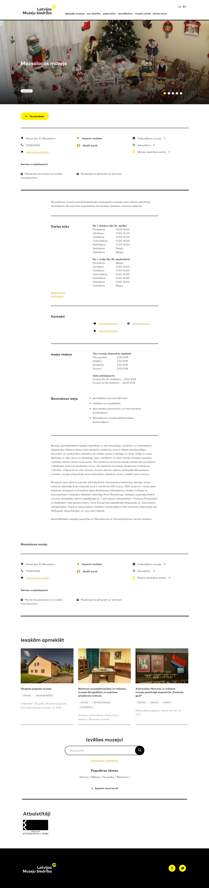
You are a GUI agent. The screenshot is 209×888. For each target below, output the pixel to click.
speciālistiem (125, 13)
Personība (108, 777)
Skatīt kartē (90, 145)
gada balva (109, 13)
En (184, 6)
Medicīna (122, 777)
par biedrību (94, 13)
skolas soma (160, 13)
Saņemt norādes (92, 138)
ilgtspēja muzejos (75, 13)
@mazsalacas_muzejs (143, 323)
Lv (180, 6)
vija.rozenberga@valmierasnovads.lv (109, 323)
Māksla (95, 777)
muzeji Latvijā (142, 13)
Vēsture (84, 777)
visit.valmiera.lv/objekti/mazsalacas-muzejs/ (38, 152)
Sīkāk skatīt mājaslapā (58, 294)
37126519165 (33, 145)
